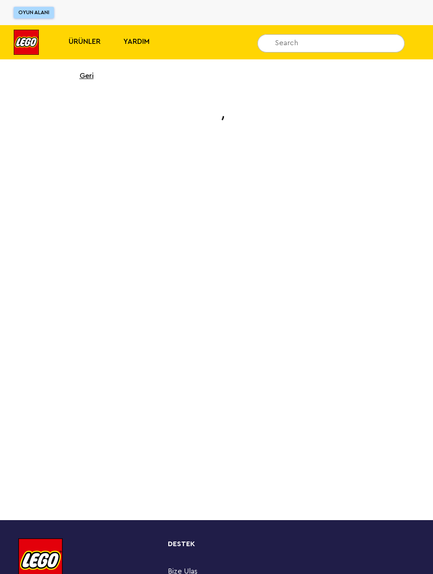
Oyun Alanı (33, 12)
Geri (81, 76)
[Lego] (26, 42)
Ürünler (85, 41)
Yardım (136, 41)
